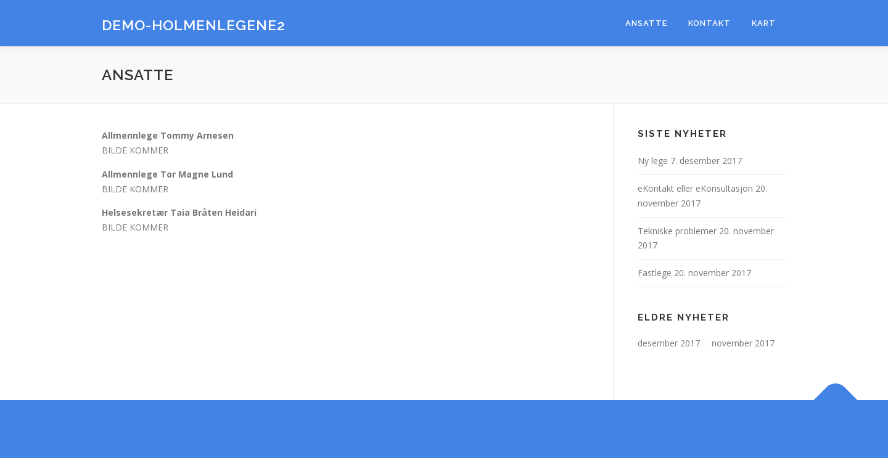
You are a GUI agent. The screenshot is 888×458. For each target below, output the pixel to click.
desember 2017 (669, 343)
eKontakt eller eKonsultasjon (695, 188)
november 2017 (743, 343)
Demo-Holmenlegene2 (194, 25)
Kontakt (709, 23)
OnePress (490, 429)
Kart (764, 23)
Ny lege (653, 160)
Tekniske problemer (677, 231)
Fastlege (655, 273)
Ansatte (646, 23)
